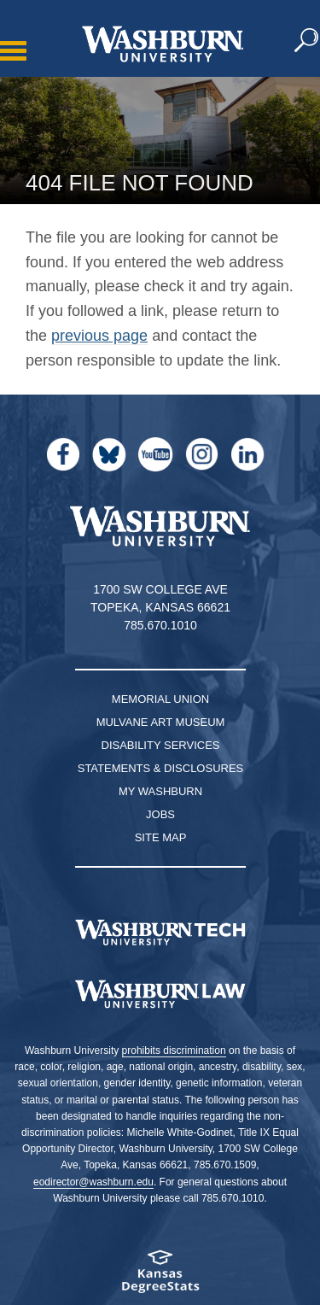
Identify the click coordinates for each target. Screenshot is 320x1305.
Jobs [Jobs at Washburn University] (160, 814)
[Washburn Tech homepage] (160, 932)
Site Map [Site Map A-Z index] (161, 837)
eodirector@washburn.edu (93, 1182)
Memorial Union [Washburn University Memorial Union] (160, 699)
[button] (307, 41)
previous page (99, 335)
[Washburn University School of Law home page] (160, 994)
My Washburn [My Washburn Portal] (160, 791)
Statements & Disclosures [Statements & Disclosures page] (161, 768)
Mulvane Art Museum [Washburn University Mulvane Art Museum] (160, 722)
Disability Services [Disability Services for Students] (161, 745)
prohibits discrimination (174, 1050)
